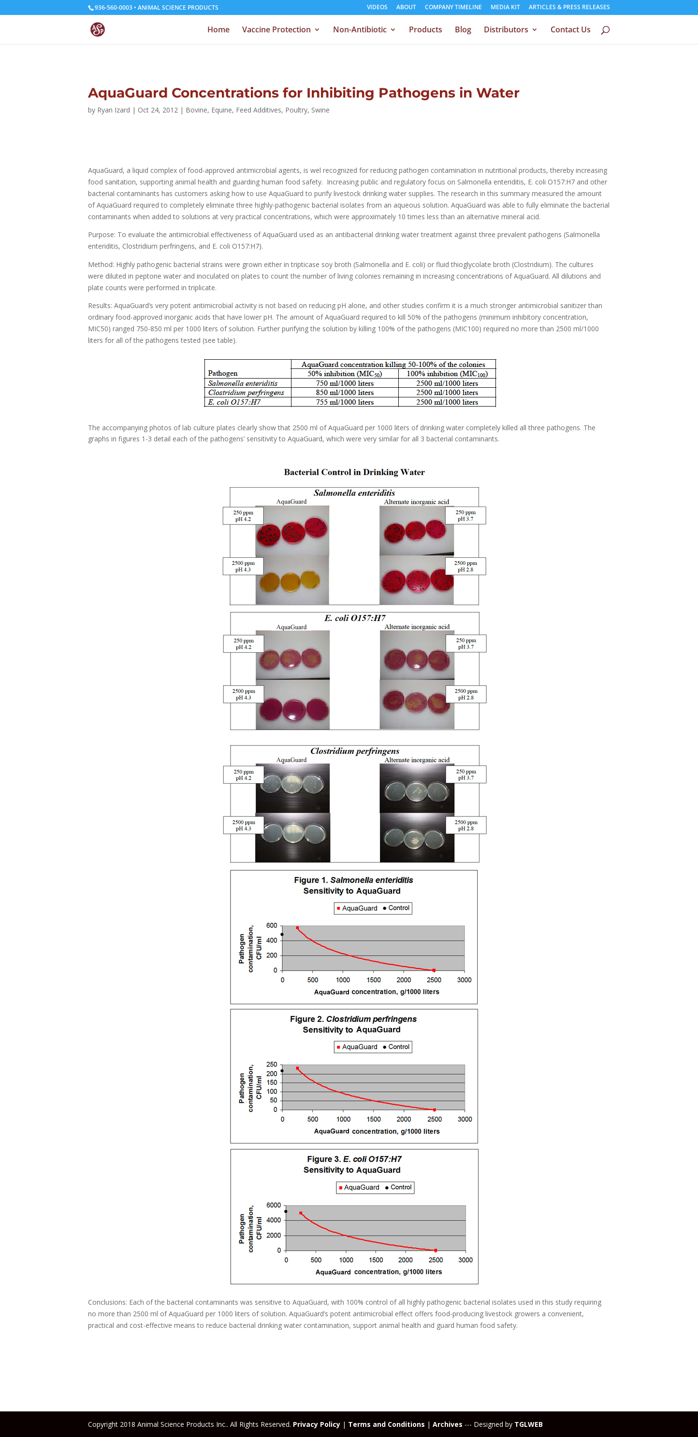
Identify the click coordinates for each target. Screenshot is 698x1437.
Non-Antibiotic (360, 30)
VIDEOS (377, 7)
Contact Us (571, 30)
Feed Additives (258, 109)
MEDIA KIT (505, 7)
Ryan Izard (113, 109)
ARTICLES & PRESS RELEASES (569, 7)
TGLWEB (528, 1424)
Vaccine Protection (276, 30)
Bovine (196, 109)
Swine (320, 109)
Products (425, 30)
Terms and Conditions (386, 1424)
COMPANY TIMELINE (453, 7)
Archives (448, 1424)
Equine (221, 109)
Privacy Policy (316, 1424)
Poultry (296, 109)
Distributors (506, 30)
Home (218, 30)
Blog (463, 30)
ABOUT (406, 7)
